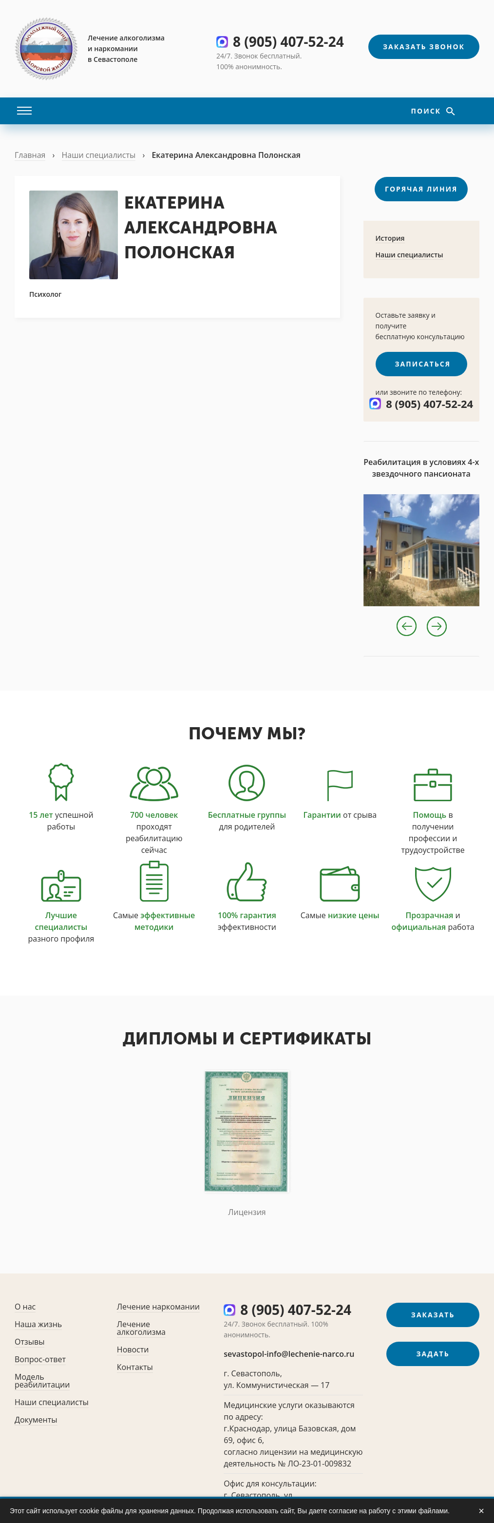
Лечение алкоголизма (141, 1328)
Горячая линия (421, 188)
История (390, 238)
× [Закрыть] (481, 1511)
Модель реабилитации (42, 1380)
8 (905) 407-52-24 (288, 41)
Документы (36, 1419)
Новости (133, 1349)
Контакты (135, 1367)
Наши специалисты (99, 155)
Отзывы (29, 1341)
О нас (25, 1306)
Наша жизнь (38, 1324)
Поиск (427, 111)
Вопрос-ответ (40, 1359)
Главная (30, 155)
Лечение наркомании (158, 1306)
